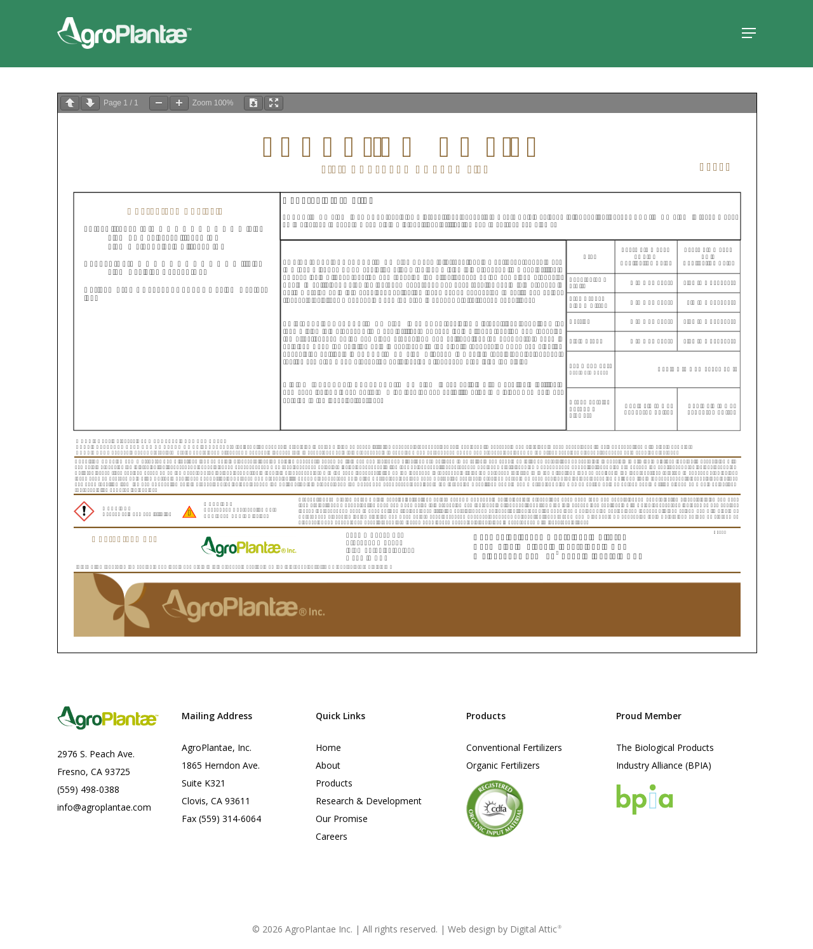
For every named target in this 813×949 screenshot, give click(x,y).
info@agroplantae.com (104, 807)
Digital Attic (535, 929)
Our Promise (342, 819)
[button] (749, 33)
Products (334, 783)
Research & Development (369, 801)
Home (328, 747)
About (328, 765)
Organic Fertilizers (503, 765)
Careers (331, 836)
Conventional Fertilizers (514, 747)
